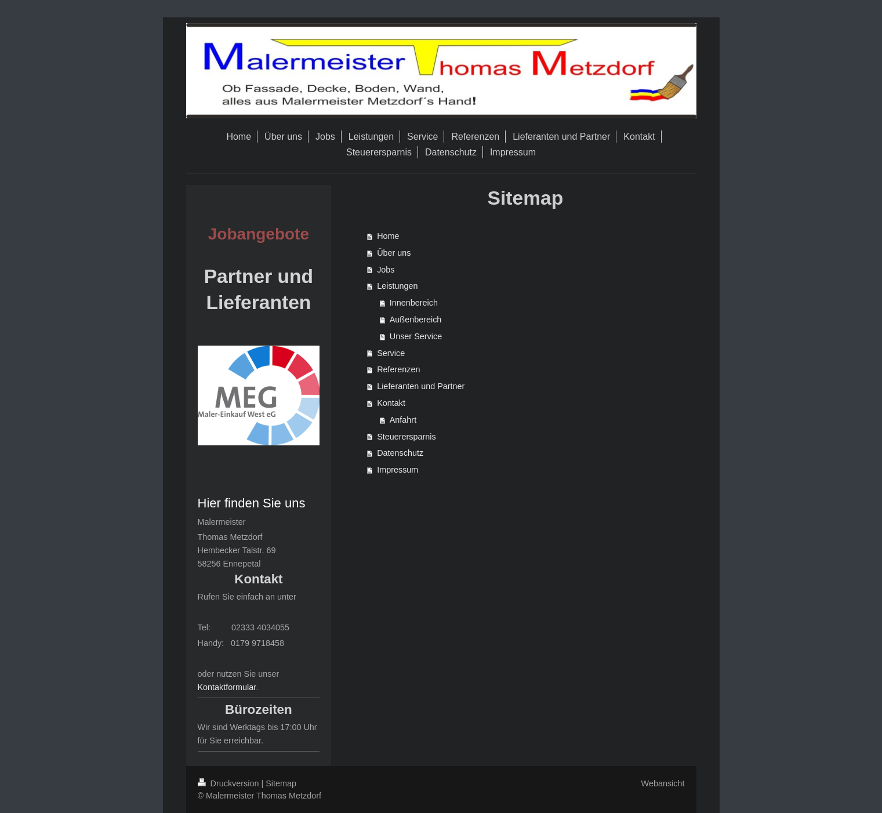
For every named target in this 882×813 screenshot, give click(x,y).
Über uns (394, 252)
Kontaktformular (227, 687)
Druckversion (230, 783)
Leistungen (397, 286)
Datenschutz (400, 453)
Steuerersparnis (406, 436)
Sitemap (281, 783)
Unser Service (416, 336)
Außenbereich (416, 319)
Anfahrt (403, 419)
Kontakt (391, 403)
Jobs (385, 269)
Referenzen (398, 369)
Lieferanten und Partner (420, 386)
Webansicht (663, 783)
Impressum (397, 469)
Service (391, 353)
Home (388, 236)
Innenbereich (414, 302)
